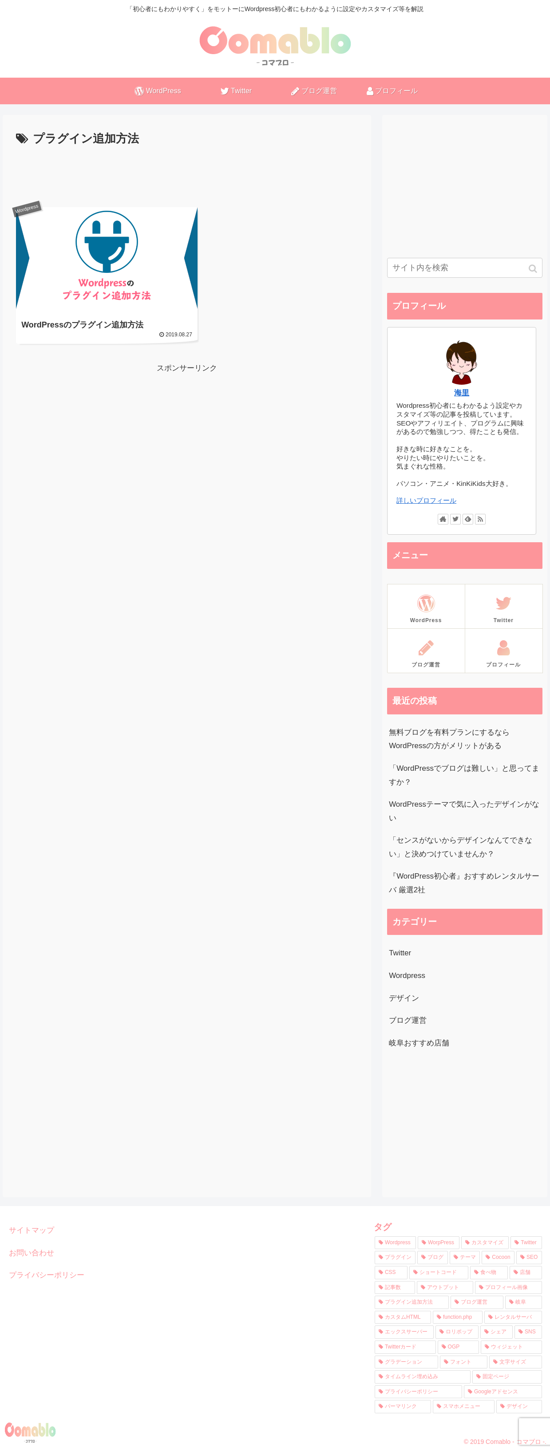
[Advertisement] (187, 173)
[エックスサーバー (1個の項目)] (404, 1332)
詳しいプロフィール (426, 500)
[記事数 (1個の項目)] (395, 1287)
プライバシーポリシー (46, 1275)
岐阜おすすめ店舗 (419, 1043)
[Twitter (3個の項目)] (526, 1243)
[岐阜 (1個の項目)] (523, 1302)
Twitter (400, 953)
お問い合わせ (31, 1253)
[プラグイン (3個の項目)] (395, 1257)
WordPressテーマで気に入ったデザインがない (464, 811)
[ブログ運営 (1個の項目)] (477, 1302)
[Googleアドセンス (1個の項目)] (503, 1392)
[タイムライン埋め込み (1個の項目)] (423, 1377)
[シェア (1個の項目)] (496, 1332)
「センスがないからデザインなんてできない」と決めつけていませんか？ (460, 847)
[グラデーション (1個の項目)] (406, 1362)
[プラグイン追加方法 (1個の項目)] (412, 1302)
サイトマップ (31, 1230)
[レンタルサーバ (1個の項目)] (513, 1317)
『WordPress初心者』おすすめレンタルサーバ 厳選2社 (464, 883)
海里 (461, 393)
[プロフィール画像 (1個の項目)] (508, 1287)
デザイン (404, 998)
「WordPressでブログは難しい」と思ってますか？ (464, 775)
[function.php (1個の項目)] (458, 1317)
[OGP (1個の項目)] (458, 1347)
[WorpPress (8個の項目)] (438, 1243)
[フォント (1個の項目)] (463, 1362)
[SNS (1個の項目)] (528, 1332)
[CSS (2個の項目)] (391, 1272)
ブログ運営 (408, 1020)
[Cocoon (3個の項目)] (498, 1257)
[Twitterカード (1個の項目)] (405, 1347)
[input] (464, 268)
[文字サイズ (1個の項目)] (515, 1362)
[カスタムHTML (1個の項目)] (403, 1317)
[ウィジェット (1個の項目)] (511, 1347)
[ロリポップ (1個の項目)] (457, 1332)
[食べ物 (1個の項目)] (489, 1272)
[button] (533, 269)
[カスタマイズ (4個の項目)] (485, 1243)
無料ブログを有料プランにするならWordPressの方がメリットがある (449, 739)
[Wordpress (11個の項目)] (395, 1243)
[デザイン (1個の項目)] (519, 1406)
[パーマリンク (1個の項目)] (403, 1406)
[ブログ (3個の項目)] (432, 1257)
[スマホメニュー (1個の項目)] (464, 1406)
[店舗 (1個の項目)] (526, 1272)
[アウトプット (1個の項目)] (445, 1287)
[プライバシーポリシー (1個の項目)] (418, 1392)
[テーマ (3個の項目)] (465, 1257)
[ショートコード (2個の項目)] (438, 1272)
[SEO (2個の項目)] (529, 1257)
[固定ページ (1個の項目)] (507, 1377)
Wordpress (407, 975)
